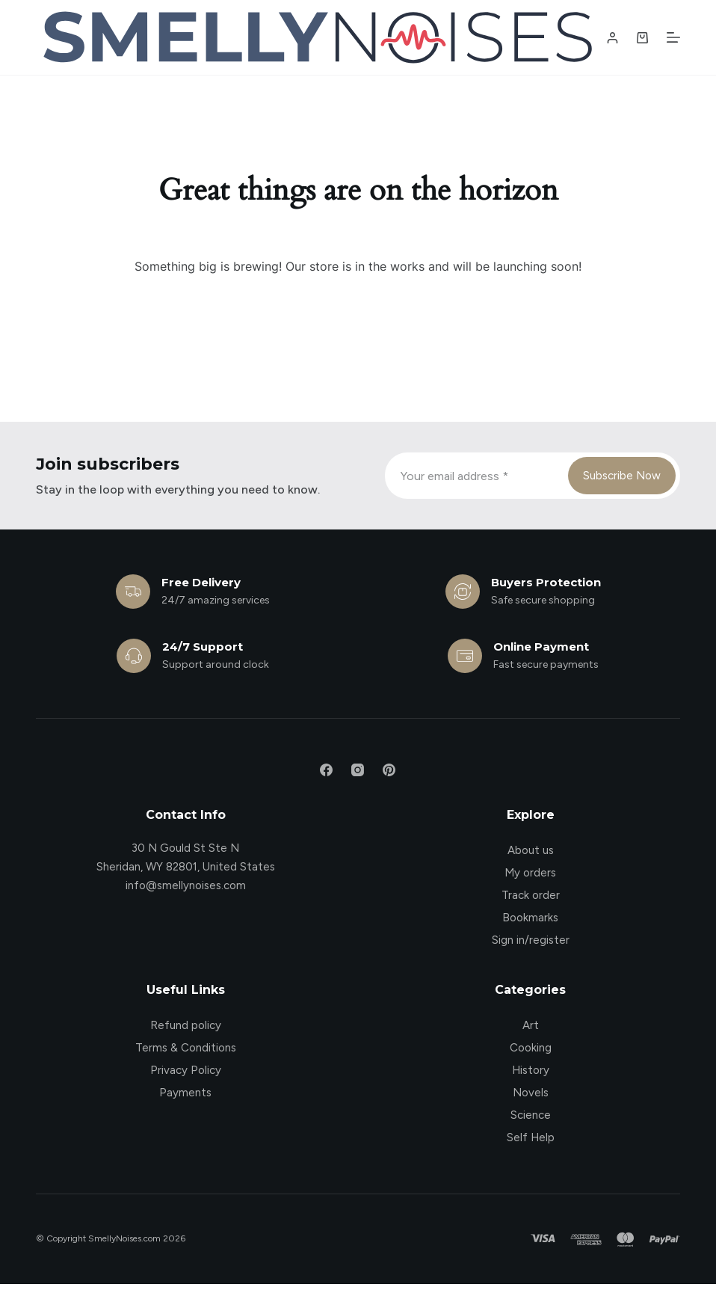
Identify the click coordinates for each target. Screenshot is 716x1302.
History (530, 1070)
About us (530, 850)
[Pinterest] (389, 770)
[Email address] (475, 475)
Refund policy (185, 1025)
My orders (530, 872)
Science (530, 1115)
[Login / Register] (612, 37)
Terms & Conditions (185, 1047)
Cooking (531, 1047)
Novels (531, 1092)
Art (530, 1025)
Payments (185, 1092)
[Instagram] (357, 770)
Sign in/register (531, 940)
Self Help (531, 1137)
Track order (530, 895)
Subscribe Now (622, 475)
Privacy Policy (185, 1070)
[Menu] (673, 37)
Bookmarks (530, 917)
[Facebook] (326, 770)
